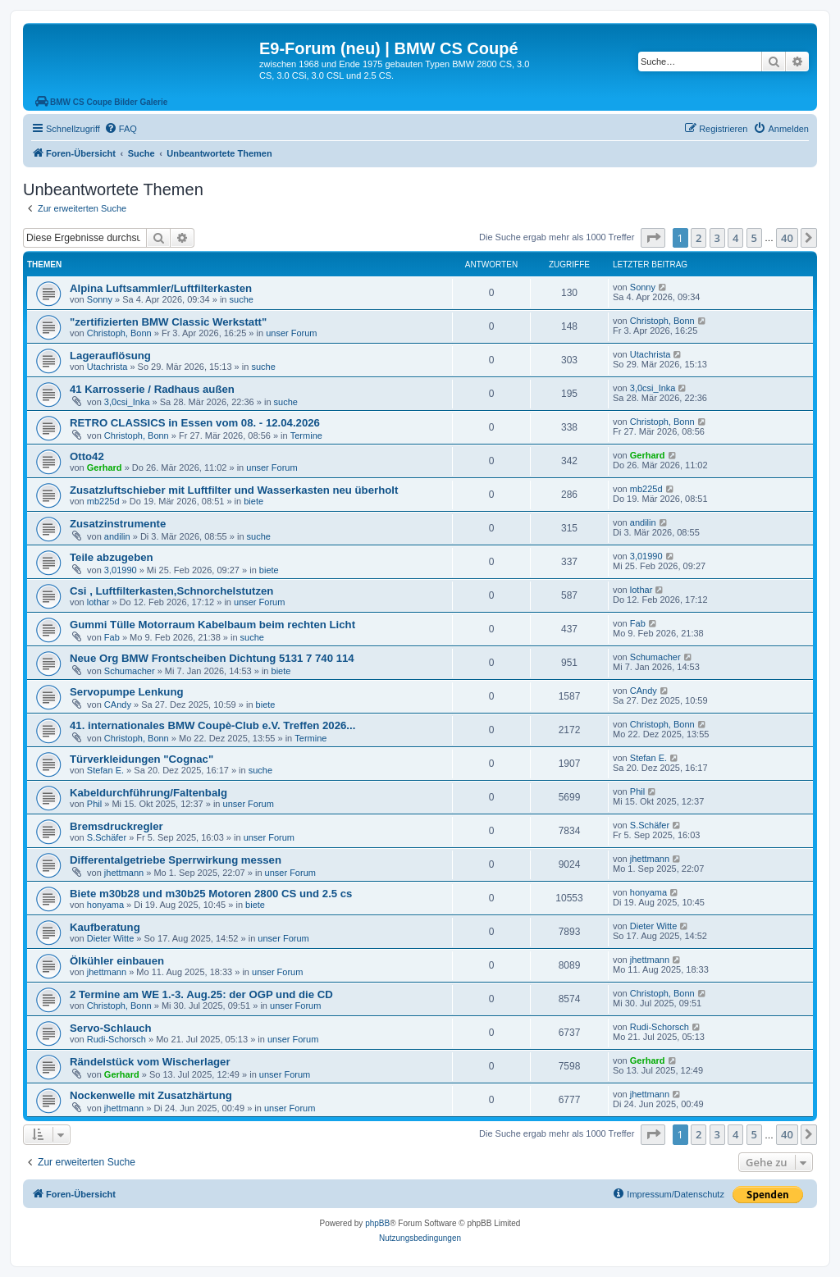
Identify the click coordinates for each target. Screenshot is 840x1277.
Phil (94, 804)
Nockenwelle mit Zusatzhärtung (151, 1095)
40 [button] (787, 237)
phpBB (377, 1223)
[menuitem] (120, 129)
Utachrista (107, 367)
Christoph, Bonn (119, 333)
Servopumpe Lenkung (127, 692)
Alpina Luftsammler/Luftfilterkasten (161, 288)
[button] (653, 238)
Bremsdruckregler (116, 826)
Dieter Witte (110, 938)
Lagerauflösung (110, 355)
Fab (112, 637)
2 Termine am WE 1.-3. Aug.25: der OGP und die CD (201, 994)
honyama (105, 905)
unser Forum (291, 333)
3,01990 (120, 570)
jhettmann (124, 873)
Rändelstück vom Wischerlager (150, 1062)
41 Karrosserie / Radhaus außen (152, 389)
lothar (98, 602)
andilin (117, 536)
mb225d (103, 501)
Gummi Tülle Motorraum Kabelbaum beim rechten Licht (212, 624)
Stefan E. (105, 770)
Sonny (99, 299)
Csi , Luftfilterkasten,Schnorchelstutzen (171, 591)
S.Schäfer (106, 837)
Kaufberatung (105, 927)
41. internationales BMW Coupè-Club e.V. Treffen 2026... (212, 725)
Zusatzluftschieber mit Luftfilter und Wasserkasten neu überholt (234, 490)
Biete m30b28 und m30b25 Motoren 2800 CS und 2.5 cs (211, 893)
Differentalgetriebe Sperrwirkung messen (175, 860)
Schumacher (129, 671)
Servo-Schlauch (111, 1028)
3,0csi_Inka (127, 402)
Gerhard (104, 467)
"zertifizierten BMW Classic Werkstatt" (168, 322)
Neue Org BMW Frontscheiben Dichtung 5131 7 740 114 (212, 658)
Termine (306, 435)
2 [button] (698, 237)
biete (253, 501)
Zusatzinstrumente (118, 524)
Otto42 (87, 456)
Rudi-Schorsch (116, 1039)
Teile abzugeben (111, 557)
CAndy (117, 704)
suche (241, 299)
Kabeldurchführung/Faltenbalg (148, 793)
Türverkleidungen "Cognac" (141, 759)
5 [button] (754, 237)
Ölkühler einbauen (117, 961)
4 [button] (735, 237)
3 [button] (717, 237)
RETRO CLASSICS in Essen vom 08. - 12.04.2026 (195, 423)
